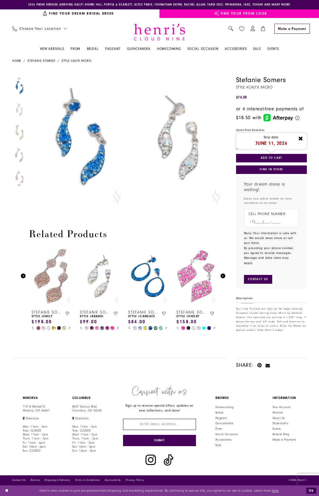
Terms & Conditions (87, 480)
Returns (35, 480)
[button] (252, 29)
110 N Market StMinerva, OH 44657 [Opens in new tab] (36, 408)
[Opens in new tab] (31, 419)
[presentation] (51, 276)
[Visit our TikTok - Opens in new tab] (168, 460)
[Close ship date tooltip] (301, 139)
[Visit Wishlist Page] (241, 28)
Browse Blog (281, 434)
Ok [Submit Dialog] (311, 490)
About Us (279, 418)
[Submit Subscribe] (159, 440)
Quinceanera (224, 423)
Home (16, 61)
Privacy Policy (135, 480)
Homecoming (224, 407)
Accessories (223, 440)
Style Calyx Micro (76, 61)
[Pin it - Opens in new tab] (259, 365)
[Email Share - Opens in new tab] (268, 365)
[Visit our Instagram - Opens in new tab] (151, 460)
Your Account (281, 407)
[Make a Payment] (292, 29)
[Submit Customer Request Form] (258, 279)
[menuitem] (39, 29)
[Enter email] (159, 424)
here (275, 491)
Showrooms (280, 423)
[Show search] (230, 29)
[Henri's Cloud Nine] (159, 32)
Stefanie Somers (41, 61)
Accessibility (113, 480)
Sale (218, 445)
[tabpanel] (77, 143)
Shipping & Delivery (57, 480)
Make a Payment (284, 440)
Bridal (219, 412)
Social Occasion (226, 434)
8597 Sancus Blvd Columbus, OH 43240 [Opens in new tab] (87, 408)
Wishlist (278, 412)
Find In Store (271, 169)
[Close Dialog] (7, 491)
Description (244, 298)
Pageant (221, 418)
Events (277, 429)
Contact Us (19, 480)
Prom (218, 429)
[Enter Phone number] (269, 222)
